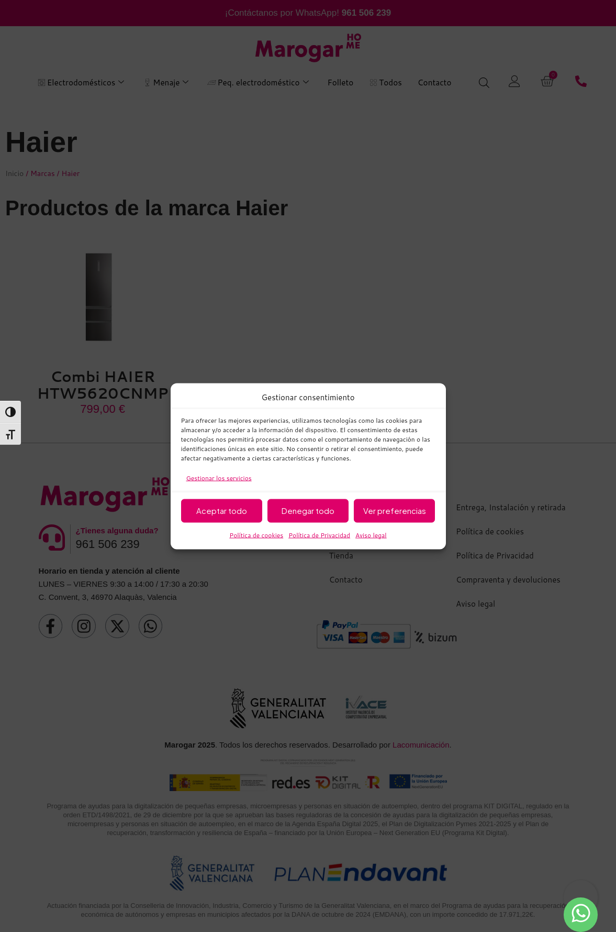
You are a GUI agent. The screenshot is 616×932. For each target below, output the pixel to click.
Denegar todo (308, 511)
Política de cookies (256, 534)
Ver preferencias (394, 511)
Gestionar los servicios (219, 477)
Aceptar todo (221, 511)
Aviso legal (371, 534)
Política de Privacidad (319, 534)
